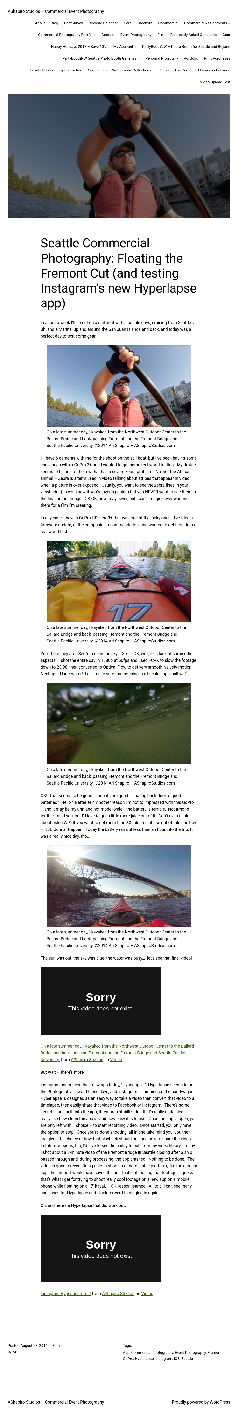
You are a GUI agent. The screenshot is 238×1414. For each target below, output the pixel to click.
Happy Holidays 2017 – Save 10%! (79, 46)
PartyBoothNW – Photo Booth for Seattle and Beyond (186, 46)
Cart (127, 23)
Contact (107, 35)
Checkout (144, 23)
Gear (226, 35)
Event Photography (135, 35)
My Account (123, 46)
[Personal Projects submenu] (177, 58)
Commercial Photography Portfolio (67, 35)
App (126, 1353)
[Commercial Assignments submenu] (229, 23)
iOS (177, 1359)
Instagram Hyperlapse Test (66, 1293)
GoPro (128, 1359)
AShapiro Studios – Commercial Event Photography (56, 11)
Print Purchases (217, 58)
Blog (54, 23)
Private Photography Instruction (56, 70)
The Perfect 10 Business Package (202, 70)
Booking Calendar (103, 23)
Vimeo (116, 1059)
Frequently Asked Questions (193, 35)
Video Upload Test (215, 82)
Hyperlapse (144, 1359)
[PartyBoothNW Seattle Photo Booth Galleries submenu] (138, 58)
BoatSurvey (73, 23)
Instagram (163, 1359)
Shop (164, 70)
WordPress (220, 1402)
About (40, 23)
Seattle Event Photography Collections (119, 70)
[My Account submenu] (135, 47)
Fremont (215, 1353)
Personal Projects (160, 58)
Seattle (187, 1359)
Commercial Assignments (205, 23)
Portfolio (191, 58)
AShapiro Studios (87, 1059)
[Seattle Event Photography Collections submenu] (153, 70)
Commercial (168, 23)
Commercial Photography (152, 1353)
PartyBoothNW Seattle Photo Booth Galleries (99, 58)
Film (161, 35)
